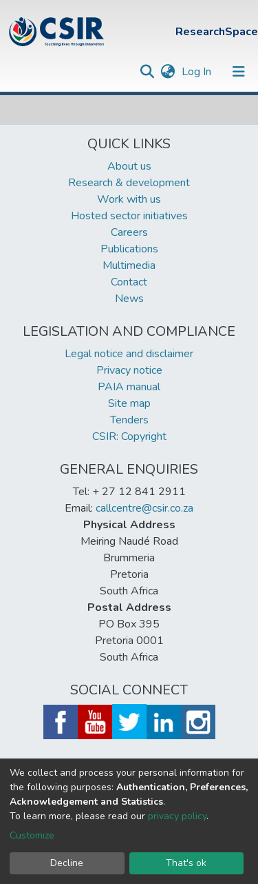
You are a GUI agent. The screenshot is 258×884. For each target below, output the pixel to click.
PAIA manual (129, 386)
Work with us (129, 199)
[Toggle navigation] (238, 72)
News (129, 298)
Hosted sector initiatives (129, 215)
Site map (129, 403)
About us (129, 166)
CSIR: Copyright (129, 436)
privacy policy (177, 816)
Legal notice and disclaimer (129, 353)
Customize (32, 835)
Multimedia (129, 265)
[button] (167, 71)
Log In (198, 71)
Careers (129, 232)
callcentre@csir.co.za (144, 508)
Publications (129, 249)
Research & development (129, 182)
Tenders (129, 420)
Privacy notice (129, 370)
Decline (66, 863)
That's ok (186, 863)
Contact (129, 282)
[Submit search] (147, 72)
